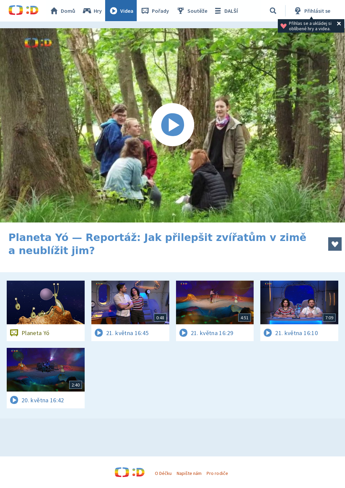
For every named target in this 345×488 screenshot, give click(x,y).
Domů (62, 11)
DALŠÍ (225, 11)
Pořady (154, 11)
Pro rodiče (217, 473)
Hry (92, 11)
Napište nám (189, 473)
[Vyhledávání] (273, 11)
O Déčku (163, 473)
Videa (121, 11)
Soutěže (192, 11)
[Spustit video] (172, 125)
